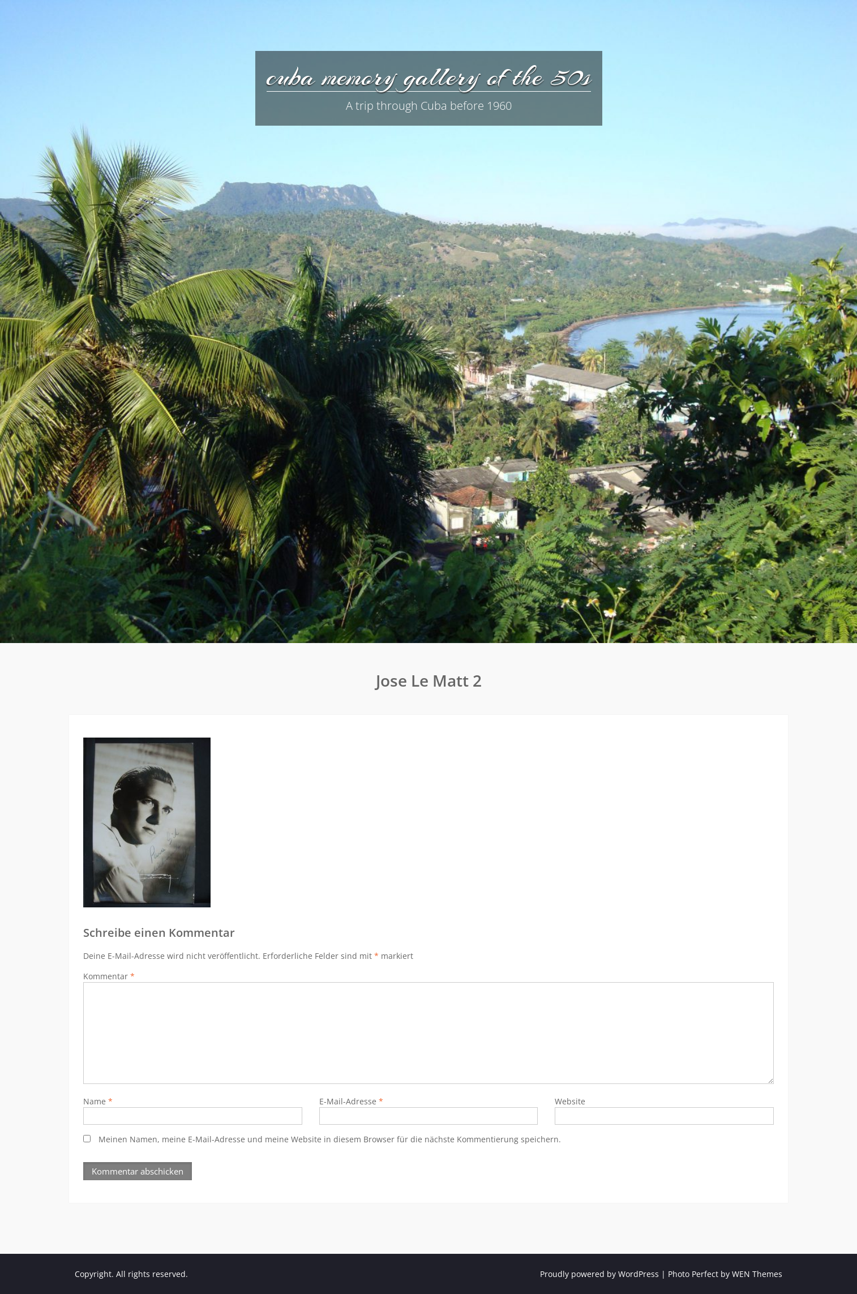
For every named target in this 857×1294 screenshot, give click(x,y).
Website (570, 1101)
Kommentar (109, 976)
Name (98, 1101)
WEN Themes (757, 1274)
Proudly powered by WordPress (599, 1274)
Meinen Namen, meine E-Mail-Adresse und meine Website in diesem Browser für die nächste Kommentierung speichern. (329, 1139)
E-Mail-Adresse (351, 1101)
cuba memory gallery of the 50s (429, 76)
